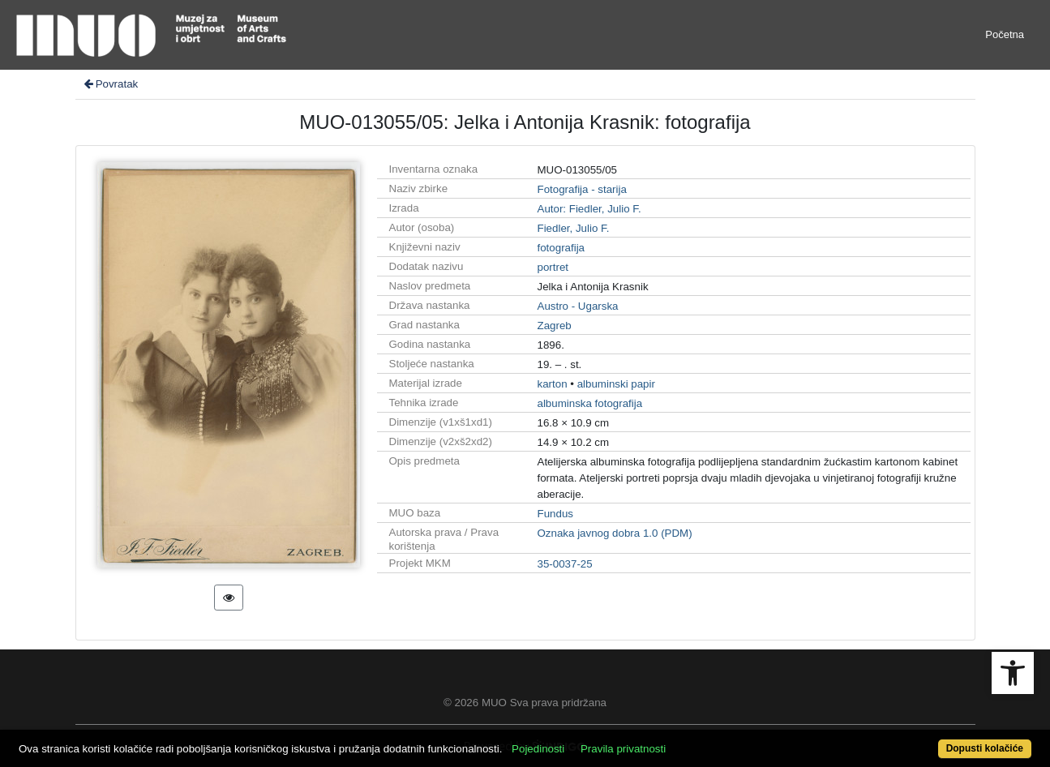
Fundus (555, 514)
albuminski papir (616, 384)
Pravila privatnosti (623, 749)
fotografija (561, 248)
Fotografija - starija (582, 189)
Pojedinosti (538, 749)
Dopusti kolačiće (984, 748)
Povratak (110, 84)
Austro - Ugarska (578, 306)
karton (553, 384)
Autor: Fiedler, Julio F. (589, 209)
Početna (1004, 34)
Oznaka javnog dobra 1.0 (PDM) (615, 533)
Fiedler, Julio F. (574, 228)
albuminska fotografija (590, 403)
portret (553, 267)
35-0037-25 (565, 564)
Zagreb (555, 325)
